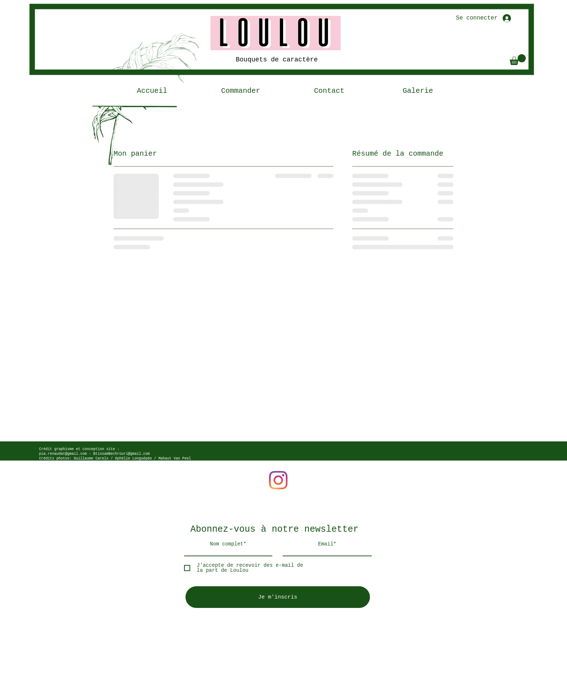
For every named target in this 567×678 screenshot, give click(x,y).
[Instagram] (278, 480)
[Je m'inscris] (278, 597)
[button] (518, 59)
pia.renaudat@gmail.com (63, 454)
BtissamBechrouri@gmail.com (121, 454)
